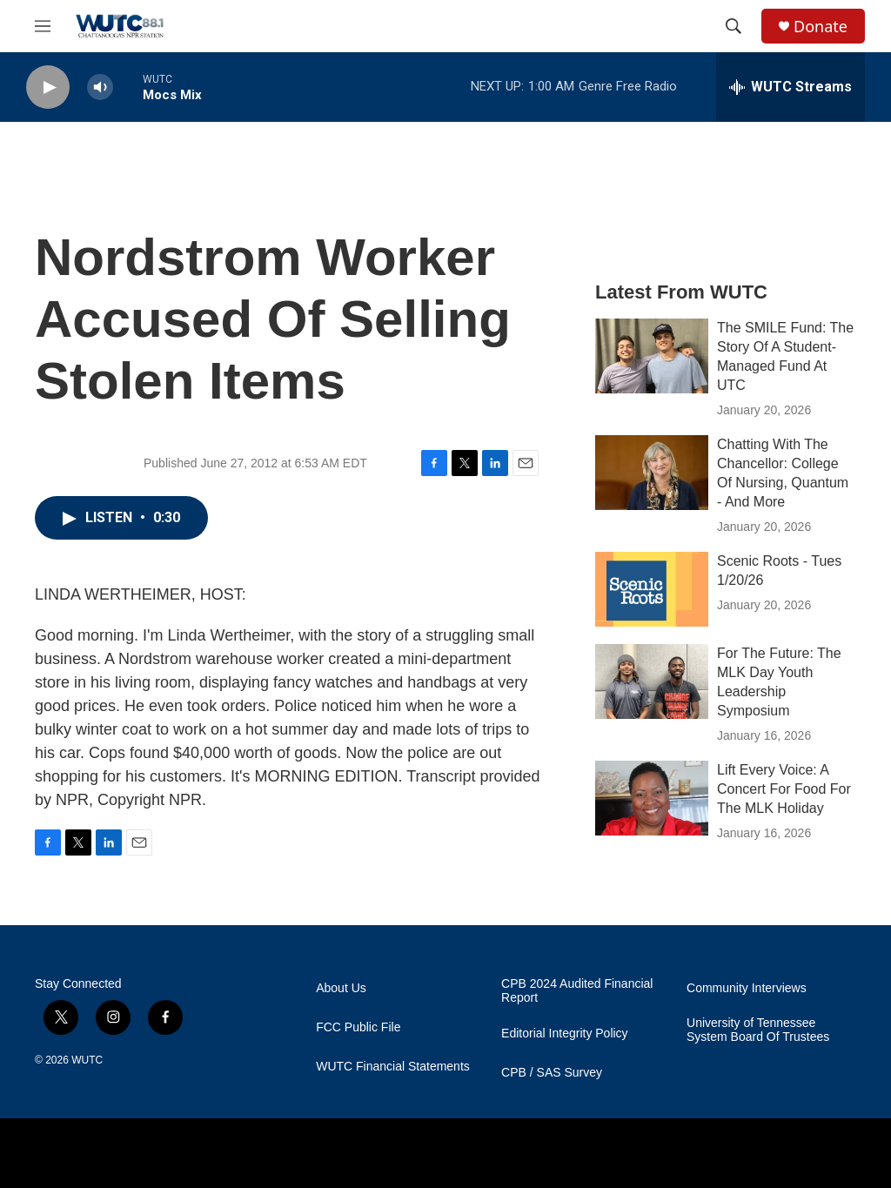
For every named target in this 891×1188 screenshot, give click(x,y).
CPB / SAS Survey (551, 1072)
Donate (820, 26)
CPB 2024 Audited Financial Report (577, 990)
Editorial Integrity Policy (564, 1033)
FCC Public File (358, 1027)
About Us (341, 988)
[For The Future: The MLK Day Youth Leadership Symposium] (651, 681)
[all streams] (790, 87)
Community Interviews (747, 988)
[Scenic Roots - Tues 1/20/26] (651, 589)
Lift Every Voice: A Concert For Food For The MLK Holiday (784, 788)
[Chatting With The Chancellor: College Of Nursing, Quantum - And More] (651, 472)
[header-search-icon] (733, 26)
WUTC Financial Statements (393, 1066)
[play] (48, 87)
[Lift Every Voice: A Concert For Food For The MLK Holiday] (651, 798)
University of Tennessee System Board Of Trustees (758, 1030)
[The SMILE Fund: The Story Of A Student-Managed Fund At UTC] (651, 356)
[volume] (100, 87)
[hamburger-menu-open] (42, 26)
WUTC (87, 1060)
